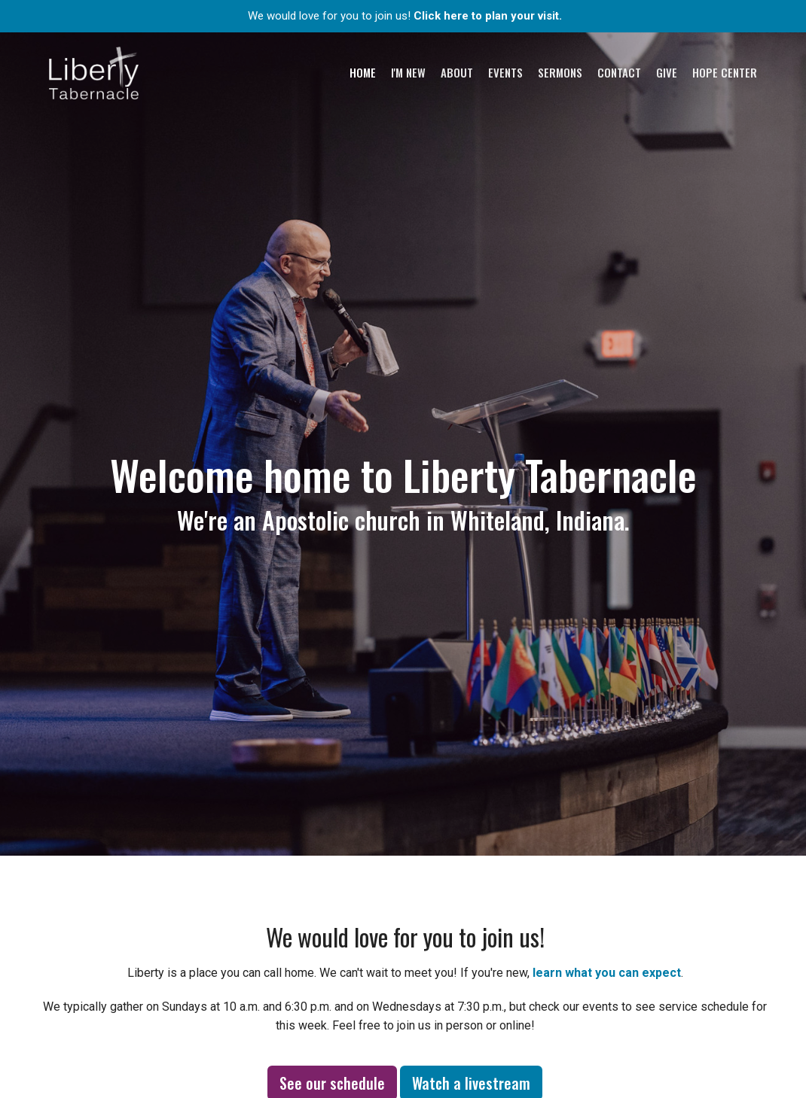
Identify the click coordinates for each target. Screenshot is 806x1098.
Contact (619, 72)
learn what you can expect (607, 973)
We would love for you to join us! (405, 16)
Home (363, 72)
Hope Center (724, 72)
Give (666, 72)
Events (505, 72)
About (457, 72)
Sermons (560, 72)
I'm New (408, 72)
